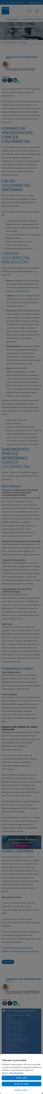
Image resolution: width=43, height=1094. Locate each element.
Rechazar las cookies (21, 1084)
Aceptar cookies (21, 1078)
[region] (21, 1074)
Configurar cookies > (21, 1090)
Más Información (16, 1073)
